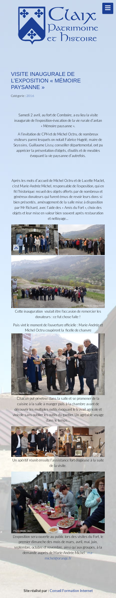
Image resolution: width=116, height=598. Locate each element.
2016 (30, 95)
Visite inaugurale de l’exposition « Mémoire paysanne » (46, 80)
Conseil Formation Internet (71, 590)
